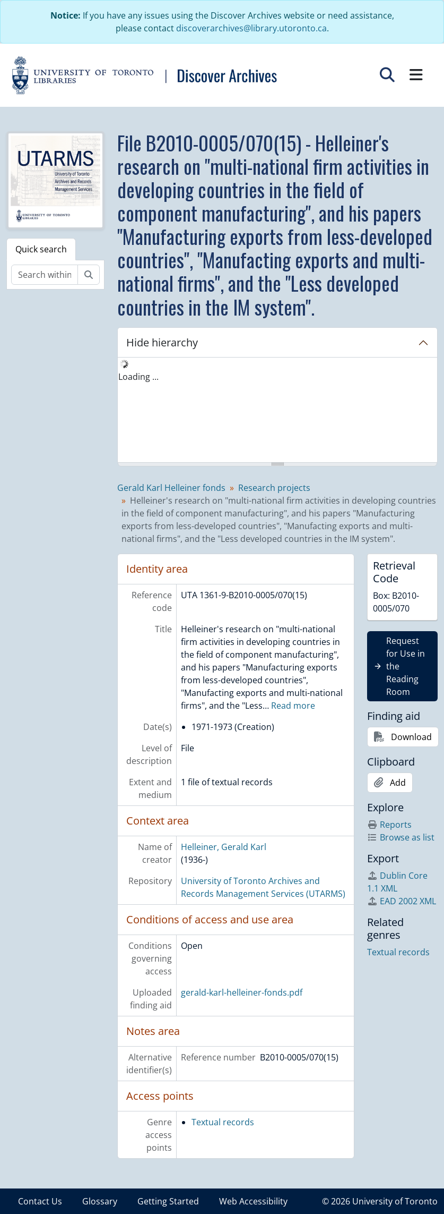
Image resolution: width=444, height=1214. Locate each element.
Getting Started (168, 1201)
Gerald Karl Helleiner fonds (171, 488)
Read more (293, 705)
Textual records (222, 1122)
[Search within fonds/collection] (44, 275)
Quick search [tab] (41, 249)
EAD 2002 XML (401, 901)
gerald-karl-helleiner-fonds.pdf (241, 992)
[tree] (277, 411)
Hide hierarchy (162, 342)
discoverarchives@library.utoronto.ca (251, 28)
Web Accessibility (253, 1201)
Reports (389, 824)
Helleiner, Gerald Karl (223, 847)
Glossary (99, 1201)
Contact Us (40, 1201)
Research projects (274, 488)
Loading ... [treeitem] (138, 377)
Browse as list (400, 837)
